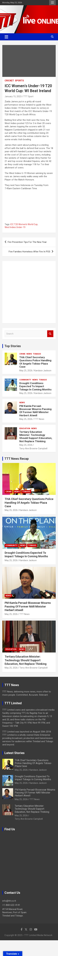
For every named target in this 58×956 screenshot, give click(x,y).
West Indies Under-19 (15, 227)
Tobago (37, 354)
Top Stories (12, 346)
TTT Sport (28, 96)
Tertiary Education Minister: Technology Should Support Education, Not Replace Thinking (35, 436)
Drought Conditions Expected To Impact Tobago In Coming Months (35, 386)
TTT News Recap (16, 459)
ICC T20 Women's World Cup (24, 224)
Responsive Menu (52, 2)
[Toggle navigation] (6, 36)
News (29, 354)
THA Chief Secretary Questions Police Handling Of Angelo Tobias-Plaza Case (35, 362)
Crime (22, 354)
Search (50, 333)
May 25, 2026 (25, 370)
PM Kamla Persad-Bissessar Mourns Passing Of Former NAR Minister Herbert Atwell (35, 410)
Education (24, 428)
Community (25, 380)
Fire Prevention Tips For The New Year (27, 242)
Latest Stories (14, 753)
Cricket (9, 80)
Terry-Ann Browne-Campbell (33, 448)
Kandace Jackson (42, 370)
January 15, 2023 (13, 96)
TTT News (39, 419)
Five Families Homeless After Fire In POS (29, 251)
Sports (19, 80)
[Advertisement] (29, 292)
